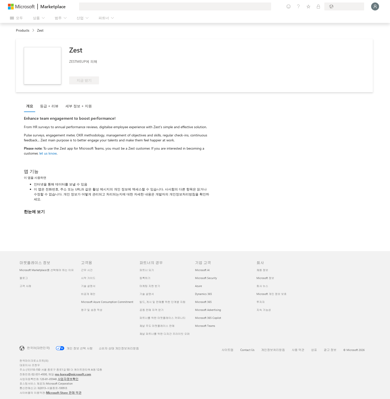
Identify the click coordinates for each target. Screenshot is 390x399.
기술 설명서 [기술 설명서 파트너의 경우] (147, 294)
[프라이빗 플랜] (318, 6)
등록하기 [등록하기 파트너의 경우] (145, 278)
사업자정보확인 (67, 379)
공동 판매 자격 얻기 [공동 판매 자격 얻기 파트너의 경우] (152, 310)
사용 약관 (298, 350)
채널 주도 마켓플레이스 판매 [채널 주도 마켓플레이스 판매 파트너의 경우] (157, 326)
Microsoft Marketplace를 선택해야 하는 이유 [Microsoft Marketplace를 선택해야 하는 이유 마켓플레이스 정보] (46, 270)
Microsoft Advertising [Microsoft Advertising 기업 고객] (208, 310)
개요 (29, 106)
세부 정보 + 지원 (78, 106)
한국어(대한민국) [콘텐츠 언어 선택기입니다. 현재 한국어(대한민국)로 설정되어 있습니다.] (38, 348)
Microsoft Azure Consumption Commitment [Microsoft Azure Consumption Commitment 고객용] (107, 302)
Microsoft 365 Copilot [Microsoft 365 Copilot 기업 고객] (208, 318)
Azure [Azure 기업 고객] (198, 286)
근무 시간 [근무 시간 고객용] (87, 270)
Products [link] (22, 30)
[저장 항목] (308, 6)
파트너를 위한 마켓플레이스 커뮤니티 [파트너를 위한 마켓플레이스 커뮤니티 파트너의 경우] (163, 318)
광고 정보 (330, 350)
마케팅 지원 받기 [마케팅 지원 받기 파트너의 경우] (150, 286)
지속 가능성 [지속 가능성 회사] (263, 310)
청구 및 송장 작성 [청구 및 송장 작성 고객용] (91, 310)
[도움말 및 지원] (298, 6)
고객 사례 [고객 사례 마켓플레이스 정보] (25, 286)
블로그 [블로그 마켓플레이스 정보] (23, 278)
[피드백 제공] (288, 6)
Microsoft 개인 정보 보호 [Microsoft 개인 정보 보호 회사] (271, 294)
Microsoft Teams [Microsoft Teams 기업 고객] (205, 326)
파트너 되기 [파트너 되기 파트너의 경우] (147, 270)
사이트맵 (228, 350)
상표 (314, 350)
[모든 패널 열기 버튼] (16, 18)
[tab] (31, 105)
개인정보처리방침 (273, 350)
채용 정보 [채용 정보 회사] (262, 270)
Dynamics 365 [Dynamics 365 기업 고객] (203, 294)
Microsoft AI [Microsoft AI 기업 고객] (202, 270)
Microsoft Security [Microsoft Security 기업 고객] (206, 278)
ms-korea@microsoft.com (73, 374)
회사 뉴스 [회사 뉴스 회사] (262, 286)
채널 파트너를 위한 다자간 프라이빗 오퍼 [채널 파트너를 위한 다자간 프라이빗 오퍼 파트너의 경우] (165, 334)
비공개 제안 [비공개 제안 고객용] (88, 294)
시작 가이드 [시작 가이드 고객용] (88, 278)
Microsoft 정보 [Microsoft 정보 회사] (265, 278)
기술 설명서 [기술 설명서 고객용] (88, 286)
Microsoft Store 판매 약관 (63, 393)
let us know (48, 153)
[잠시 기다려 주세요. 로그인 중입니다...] (375, 6)
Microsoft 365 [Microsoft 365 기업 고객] (203, 302)
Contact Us (247, 350)
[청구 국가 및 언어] (344, 6)
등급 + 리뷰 (49, 106)
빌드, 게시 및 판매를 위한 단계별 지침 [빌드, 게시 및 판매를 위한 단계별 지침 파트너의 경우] (163, 302)
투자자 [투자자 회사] (260, 302)
